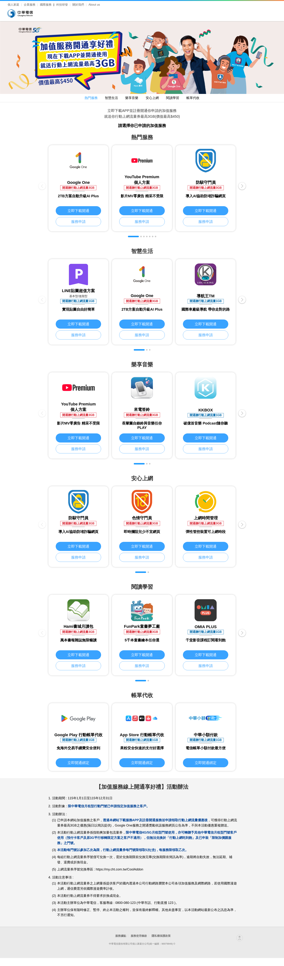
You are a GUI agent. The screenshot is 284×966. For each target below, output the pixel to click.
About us (94, 4)
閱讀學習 (178, 98)
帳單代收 (202, 98)
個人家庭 (13, 4)
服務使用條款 (139, 937)
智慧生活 (106, 98)
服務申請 (78, 224)
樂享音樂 (130, 98)
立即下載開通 (78, 213)
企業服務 (29, 4)
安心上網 (154, 98)
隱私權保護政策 (161, 937)
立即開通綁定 (78, 765)
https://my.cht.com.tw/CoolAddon (119, 871)
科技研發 (62, 4)
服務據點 (120, 937)
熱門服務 (82, 98)
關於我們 (78, 4)
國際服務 (46, 4)
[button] (133, 238)
